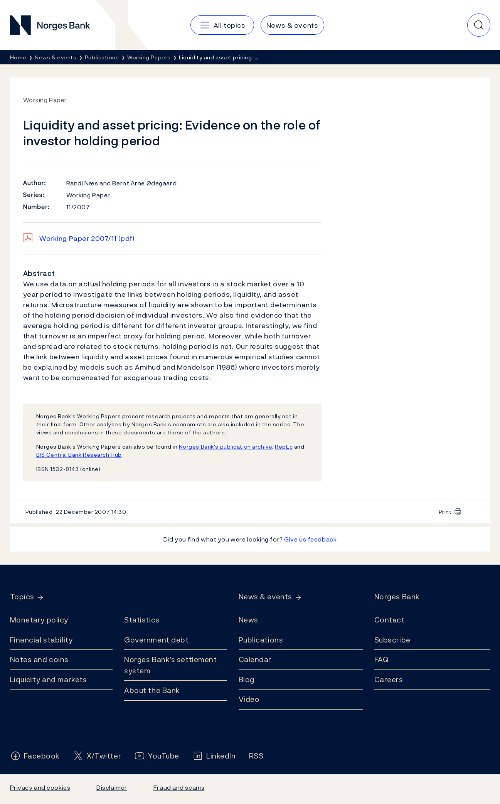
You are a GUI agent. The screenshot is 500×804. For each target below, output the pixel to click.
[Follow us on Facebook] (35, 756)
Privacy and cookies (40, 787)
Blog (246, 679)
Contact (389, 619)
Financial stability (41, 639)
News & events (265, 597)
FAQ (381, 659)
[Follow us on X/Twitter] (97, 756)
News (248, 619)
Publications (261, 639)
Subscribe (392, 639)
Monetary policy (39, 619)
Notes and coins (39, 659)
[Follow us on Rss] (256, 756)
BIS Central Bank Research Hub (79, 455)
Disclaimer (111, 787)
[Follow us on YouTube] (156, 756)
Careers (388, 679)
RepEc (284, 446)
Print (445, 512)
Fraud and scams (178, 787)
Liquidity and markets (48, 679)
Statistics (142, 619)
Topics (22, 597)
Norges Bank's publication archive (226, 446)
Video (249, 699)
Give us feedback (310, 539)
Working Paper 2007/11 (87, 238)
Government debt (156, 639)
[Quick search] (478, 25)
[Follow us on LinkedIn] (214, 756)
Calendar (255, 659)
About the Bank (152, 690)
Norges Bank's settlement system (170, 665)
